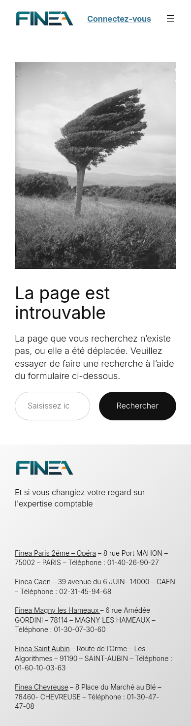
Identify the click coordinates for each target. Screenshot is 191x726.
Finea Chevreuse (41, 687)
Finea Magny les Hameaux (57, 610)
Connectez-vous (119, 19)
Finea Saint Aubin (42, 648)
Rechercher (138, 405)
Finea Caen (33, 581)
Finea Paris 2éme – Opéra (55, 553)
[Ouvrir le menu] (170, 19)
